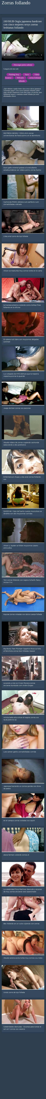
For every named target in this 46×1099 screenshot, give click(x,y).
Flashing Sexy (14, 75)
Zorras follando (16, 2)
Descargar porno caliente (23, 65)
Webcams (20, 78)
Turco (27, 75)
